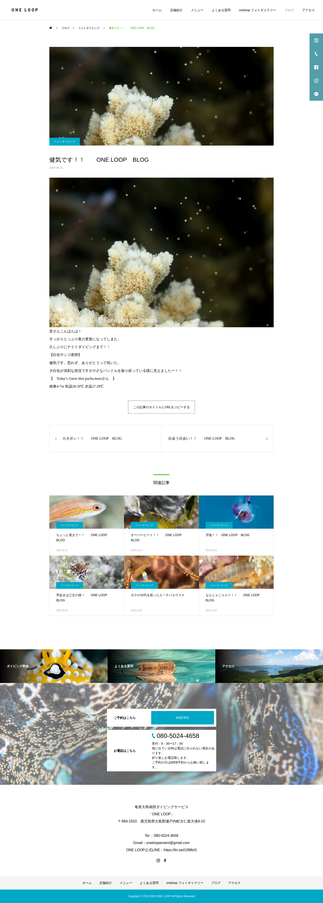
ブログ (289, 10)
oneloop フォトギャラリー (257, 10)
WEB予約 (182, 718)
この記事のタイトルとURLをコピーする (161, 407)
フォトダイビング (64, 141)
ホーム (157, 10)
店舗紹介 (176, 10)
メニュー (197, 10)
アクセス (308, 10)
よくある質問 (221, 10)
